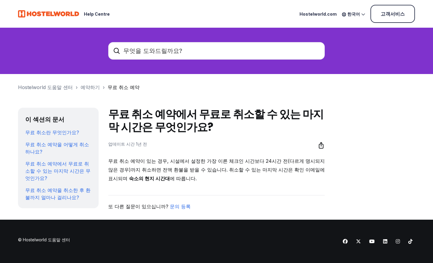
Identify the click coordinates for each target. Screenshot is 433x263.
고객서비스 (393, 14)
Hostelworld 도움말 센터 (45, 87)
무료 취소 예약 (124, 87)
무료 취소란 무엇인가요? (52, 132)
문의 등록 (180, 206)
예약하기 (90, 87)
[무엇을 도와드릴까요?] (216, 51)
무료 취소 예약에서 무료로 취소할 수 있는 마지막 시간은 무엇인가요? (58, 171)
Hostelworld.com (318, 14)
